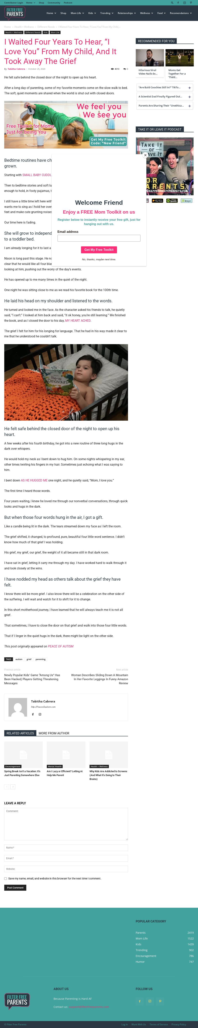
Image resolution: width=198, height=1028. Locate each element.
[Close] (145, 155)
